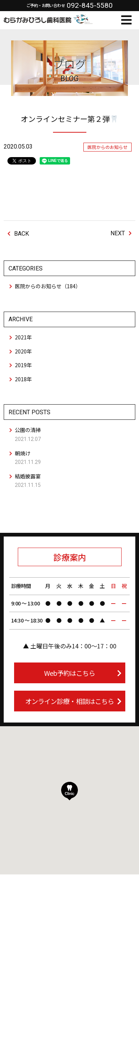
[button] (69, 791)
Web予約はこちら (83, 673)
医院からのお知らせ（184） (48, 286)
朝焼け (22, 453)
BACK (18, 233)
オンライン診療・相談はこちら (73, 701)
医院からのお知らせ (107, 147)
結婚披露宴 (28, 476)
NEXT (121, 233)
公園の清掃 (28, 430)
